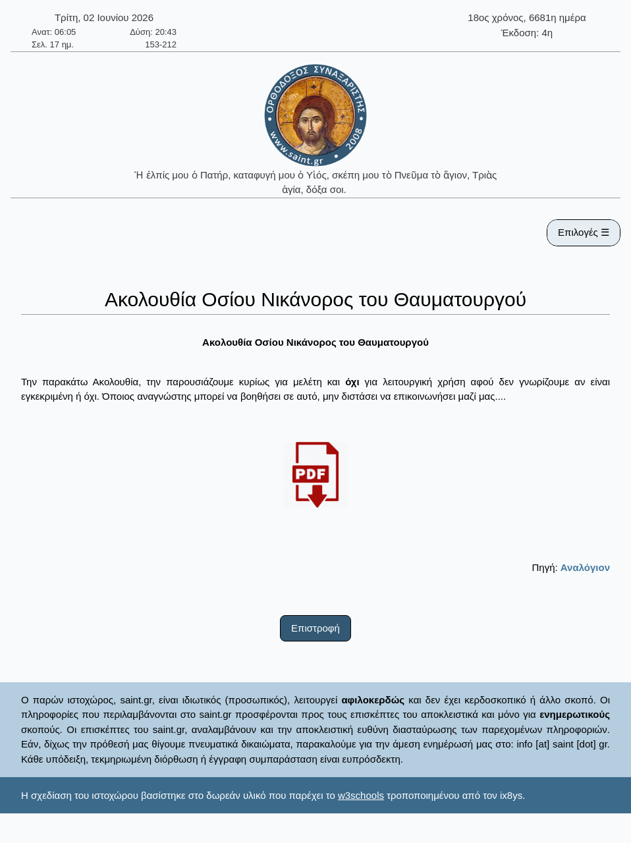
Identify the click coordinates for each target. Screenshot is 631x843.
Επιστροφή (315, 628)
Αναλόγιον (585, 567)
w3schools (361, 795)
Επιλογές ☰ (583, 232)
